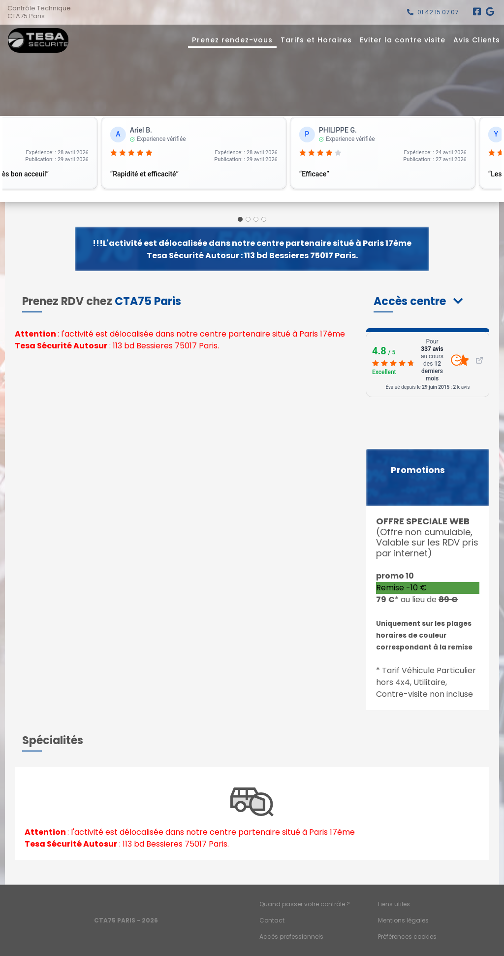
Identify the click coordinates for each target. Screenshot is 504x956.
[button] (418, 301)
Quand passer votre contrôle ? (304, 904)
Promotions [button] (418, 470)
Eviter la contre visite (402, 40)
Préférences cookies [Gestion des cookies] (407, 936)
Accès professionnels (291, 936)
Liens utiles (394, 904)
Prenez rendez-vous (232, 40)
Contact (271, 920)
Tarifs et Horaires (316, 40)
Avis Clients (476, 40)
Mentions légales (403, 920)
